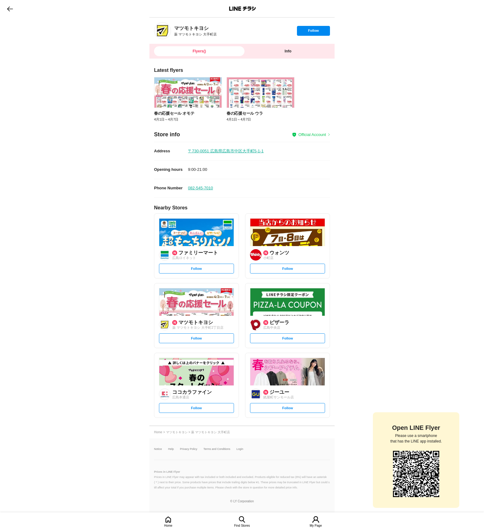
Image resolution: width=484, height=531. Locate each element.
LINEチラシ (242, 8)
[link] (162, 30)
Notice (158, 449)
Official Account (312, 134)
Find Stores (242, 525)
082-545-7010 (200, 188)
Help (171, 449)
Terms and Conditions (216, 449)
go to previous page (10, 8)
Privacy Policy (188, 449)
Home (168, 525)
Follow (313, 32)
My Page (316, 525)
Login (239, 449)
